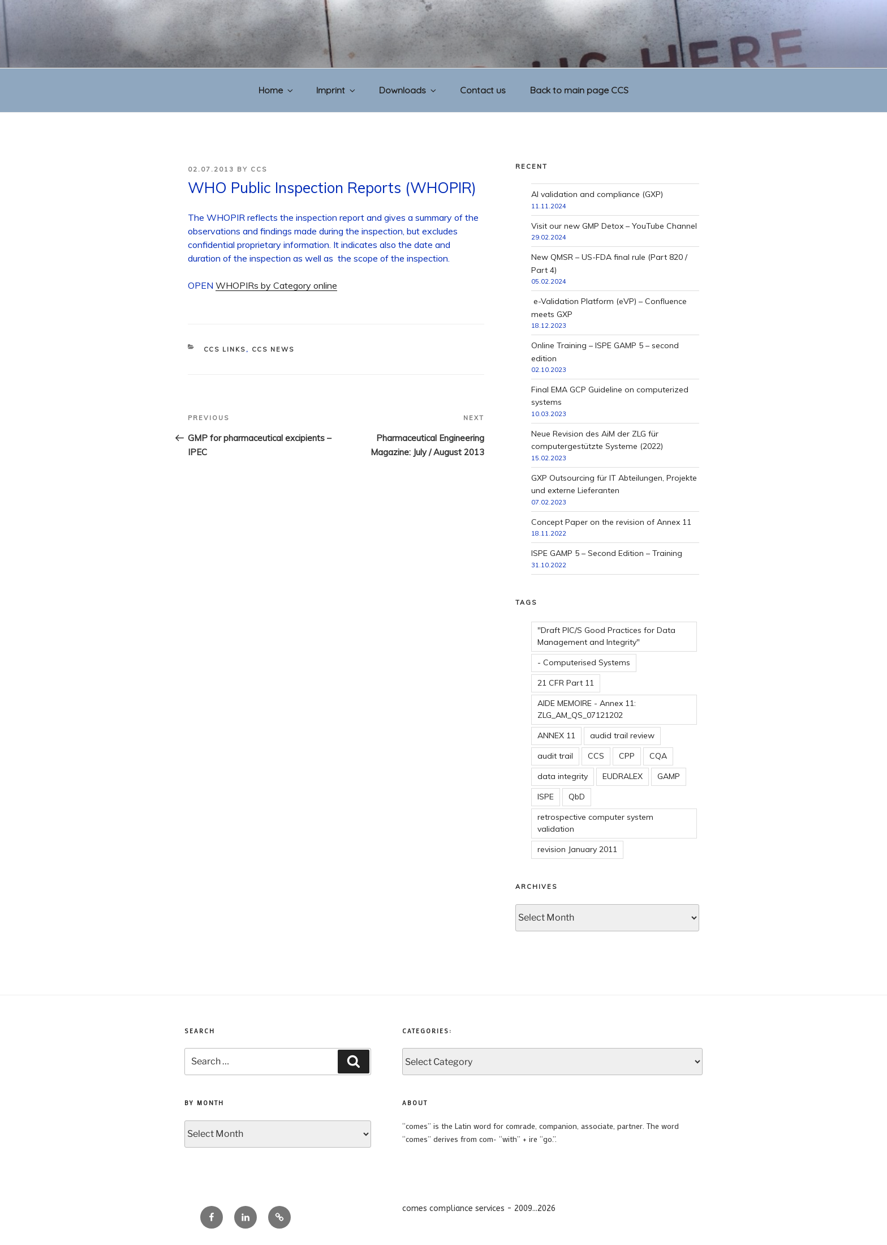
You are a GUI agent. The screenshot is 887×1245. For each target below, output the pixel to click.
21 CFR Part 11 (565, 683)
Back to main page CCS (579, 90)
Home (277, 90)
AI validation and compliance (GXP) (597, 194)
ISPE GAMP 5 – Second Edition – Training (606, 553)
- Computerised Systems (583, 662)
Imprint (336, 90)
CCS (259, 169)
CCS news (273, 349)
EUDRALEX (622, 776)
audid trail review (622, 735)
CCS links (225, 349)
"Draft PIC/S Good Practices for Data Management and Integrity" (606, 636)
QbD (577, 797)
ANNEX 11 (556, 735)
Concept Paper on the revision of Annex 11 (611, 522)
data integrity (562, 776)
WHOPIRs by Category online (276, 285)
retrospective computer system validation (595, 823)
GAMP (668, 776)
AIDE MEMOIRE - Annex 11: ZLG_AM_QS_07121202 (586, 709)
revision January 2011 (577, 849)
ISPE (545, 797)
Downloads (408, 90)
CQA (658, 756)
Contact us (483, 90)
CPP (627, 756)
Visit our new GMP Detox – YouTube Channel (614, 226)
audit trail (555, 756)
